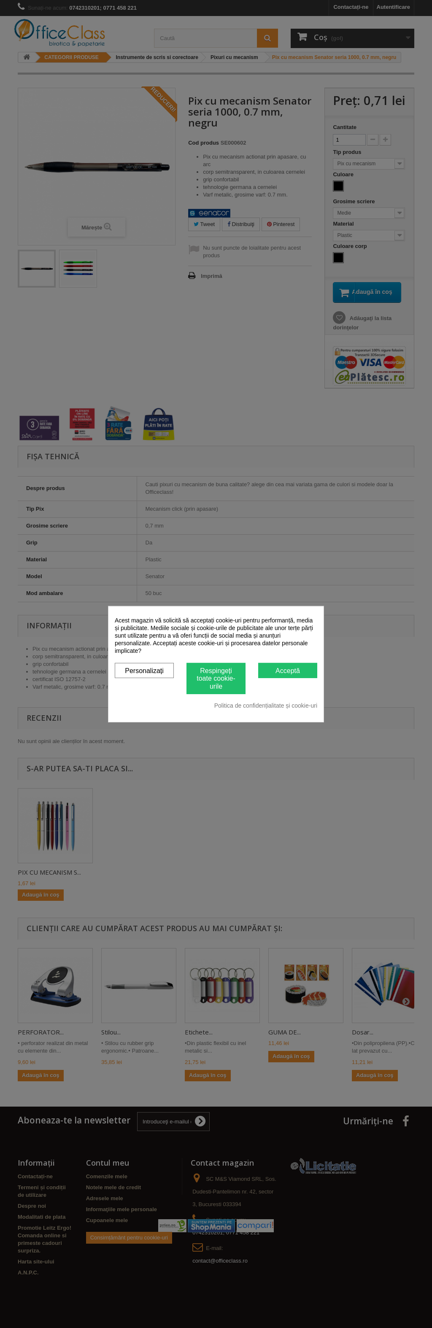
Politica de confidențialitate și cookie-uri (265, 705)
